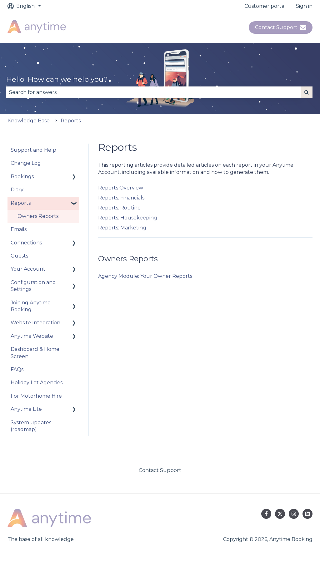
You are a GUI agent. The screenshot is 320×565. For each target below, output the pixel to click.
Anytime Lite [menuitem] (26, 409)
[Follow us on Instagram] (294, 514)
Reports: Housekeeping (127, 218)
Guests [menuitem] (19, 256)
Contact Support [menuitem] (160, 470)
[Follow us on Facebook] (266, 514)
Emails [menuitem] (19, 229)
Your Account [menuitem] (28, 269)
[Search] (306, 92)
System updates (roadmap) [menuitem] (31, 426)
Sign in (304, 6)
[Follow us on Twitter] (280, 514)
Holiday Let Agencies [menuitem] (36, 383)
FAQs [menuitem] (17, 369)
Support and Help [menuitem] (33, 150)
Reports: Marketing (122, 228)
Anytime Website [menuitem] (32, 336)
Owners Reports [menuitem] (38, 216)
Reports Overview (120, 188)
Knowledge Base (29, 121)
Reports (71, 121)
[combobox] (153, 92)
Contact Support (280, 27)
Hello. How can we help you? (57, 79)
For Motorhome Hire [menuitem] (36, 396)
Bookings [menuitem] (22, 176)
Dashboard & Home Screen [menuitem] (35, 352)
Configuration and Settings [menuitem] (33, 285)
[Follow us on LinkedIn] (307, 514)
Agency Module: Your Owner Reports (145, 276)
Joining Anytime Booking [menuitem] (31, 306)
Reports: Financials (121, 198)
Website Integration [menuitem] (35, 323)
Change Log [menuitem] (26, 163)
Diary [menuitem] (17, 190)
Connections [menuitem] (26, 243)
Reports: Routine (119, 208)
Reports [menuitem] (21, 203)
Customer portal (265, 6)
